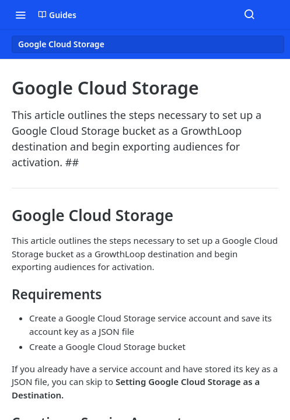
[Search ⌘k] (249, 14)
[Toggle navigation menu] (20, 14)
